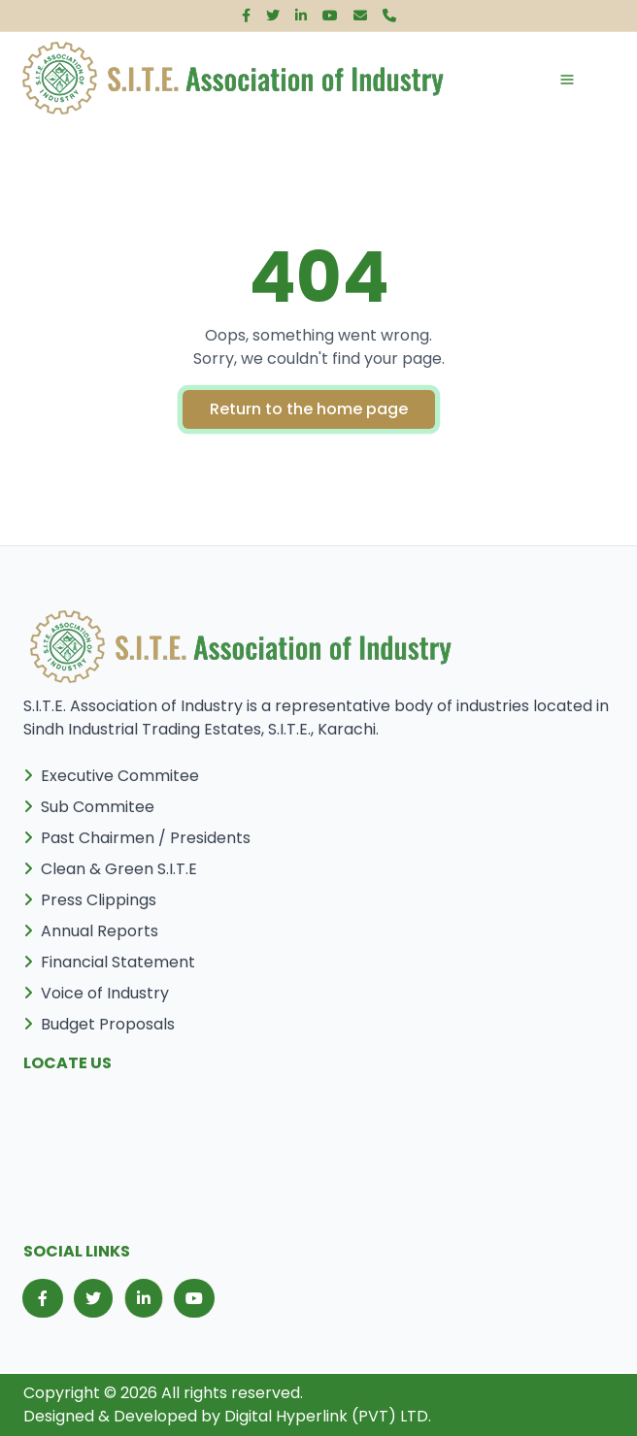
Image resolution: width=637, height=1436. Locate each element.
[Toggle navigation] (547, 79)
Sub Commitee (88, 807)
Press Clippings (89, 900)
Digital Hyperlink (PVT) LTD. (327, 1416)
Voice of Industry (96, 993)
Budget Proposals (99, 1024)
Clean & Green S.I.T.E (110, 869)
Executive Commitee (111, 776)
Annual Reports (90, 931)
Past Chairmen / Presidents (137, 838)
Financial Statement (109, 962)
